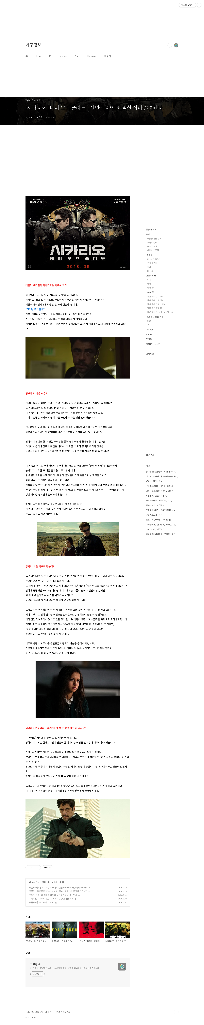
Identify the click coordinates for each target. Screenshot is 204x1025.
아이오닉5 (166, 519)
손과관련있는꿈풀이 (169, 476)
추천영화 (149, 495)
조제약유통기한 (152, 510)
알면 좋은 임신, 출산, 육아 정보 (160, 311)
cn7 (169, 500)
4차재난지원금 (167, 486)
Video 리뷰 (34, 882)
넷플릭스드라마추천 (154, 514)
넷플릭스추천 (169, 534)
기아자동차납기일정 (154, 534)
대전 (149, 320)
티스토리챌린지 (152, 476)
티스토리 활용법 (154, 259)
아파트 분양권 (153, 250)
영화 (44, 882)
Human (91, 56)
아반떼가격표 (169, 471)
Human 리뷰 (152, 334)
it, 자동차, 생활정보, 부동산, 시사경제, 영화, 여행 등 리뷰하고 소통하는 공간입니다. (65, 968)
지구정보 (33, 45)
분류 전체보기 (152, 229)
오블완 (171, 490)
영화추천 (162, 500)
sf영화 (148, 481)
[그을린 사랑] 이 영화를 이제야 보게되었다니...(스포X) (52, 894)
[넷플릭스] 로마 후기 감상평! (41, 902)
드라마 (150, 279)
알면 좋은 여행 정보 (155, 308)
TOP (176, 1012)
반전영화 (160, 505)
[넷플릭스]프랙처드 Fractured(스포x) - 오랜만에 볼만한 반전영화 (57, 891)
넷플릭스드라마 (152, 486)
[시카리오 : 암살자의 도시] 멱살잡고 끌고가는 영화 (51, 898)
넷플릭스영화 (160, 495)
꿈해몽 (149, 339)
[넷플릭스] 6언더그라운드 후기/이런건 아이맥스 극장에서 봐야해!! (58, 887)
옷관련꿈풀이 (151, 500)
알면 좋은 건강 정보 (155, 296)
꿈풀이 (107, 56)
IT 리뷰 (149, 255)
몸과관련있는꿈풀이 (154, 471)
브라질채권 (170, 524)
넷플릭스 (160, 529)
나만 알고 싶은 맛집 (154, 316)
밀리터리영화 (158, 481)
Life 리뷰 (150, 292)
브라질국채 (150, 524)
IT (50, 56)
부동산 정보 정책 (154, 238)
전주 (149, 324)
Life (38, 56)
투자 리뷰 (150, 234)
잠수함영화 (150, 505)
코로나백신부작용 (153, 519)
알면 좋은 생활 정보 (155, 300)
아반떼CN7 (150, 529)
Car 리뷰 (150, 329)
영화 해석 (151, 287)
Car (77, 56)
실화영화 (160, 524)
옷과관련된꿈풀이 (158, 490)
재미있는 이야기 (153, 344)
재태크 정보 (152, 242)
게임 (149, 266)
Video (63, 56)
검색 (170, 45)
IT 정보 (150, 270)
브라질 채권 (152, 246)
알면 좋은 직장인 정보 (156, 304)
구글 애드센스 (153, 263)
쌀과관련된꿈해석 (168, 510)
